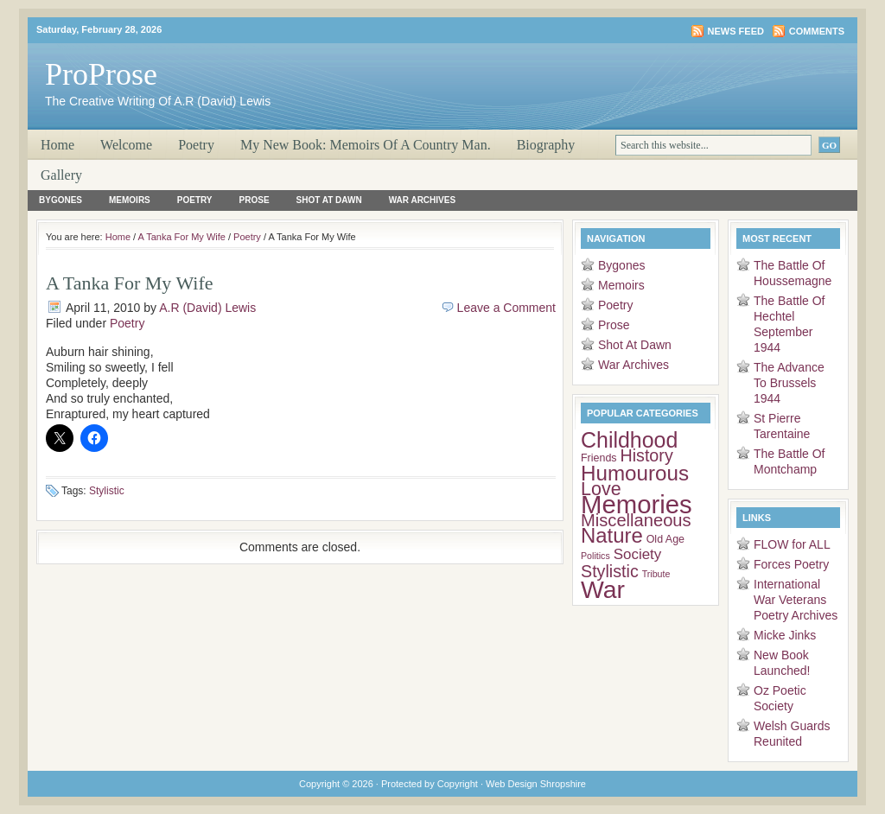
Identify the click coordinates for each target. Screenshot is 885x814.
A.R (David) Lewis (207, 308)
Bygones (60, 200)
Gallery (61, 175)
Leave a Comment (506, 308)
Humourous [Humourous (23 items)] (635, 473)
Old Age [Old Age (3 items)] (665, 539)
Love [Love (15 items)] (601, 489)
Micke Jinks (785, 635)
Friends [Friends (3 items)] (599, 458)
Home (57, 144)
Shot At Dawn (329, 200)
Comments (816, 31)
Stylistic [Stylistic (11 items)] (610, 571)
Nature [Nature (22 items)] (612, 535)
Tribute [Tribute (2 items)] (656, 574)
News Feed (736, 31)
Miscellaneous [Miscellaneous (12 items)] (636, 520)
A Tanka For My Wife (182, 237)
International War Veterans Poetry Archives (795, 599)
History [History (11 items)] (646, 455)
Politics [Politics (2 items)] (595, 555)
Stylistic (106, 491)
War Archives (422, 200)
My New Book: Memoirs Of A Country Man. (365, 144)
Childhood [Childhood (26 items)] (629, 440)
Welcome (126, 144)
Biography (546, 144)
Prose (254, 200)
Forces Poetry (791, 564)
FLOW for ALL (792, 544)
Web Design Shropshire (536, 784)
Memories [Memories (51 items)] (636, 504)
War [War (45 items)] (603, 589)
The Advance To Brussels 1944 (789, 382)
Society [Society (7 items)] (638, 554)
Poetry (196, 144)
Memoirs (129, 200)
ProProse (101, 74)
